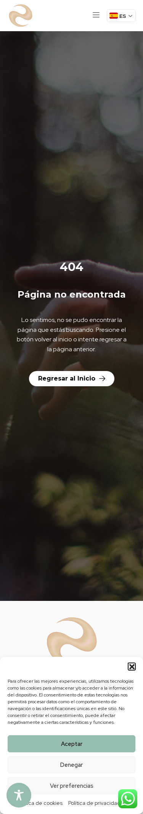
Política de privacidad (94, 803)
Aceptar (71, 744)
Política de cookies (40, 803)
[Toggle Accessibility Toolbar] (19, 795)
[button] (131, 666)
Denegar (71, 765)
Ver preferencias (71, 786)
